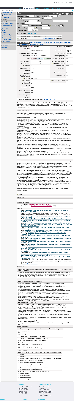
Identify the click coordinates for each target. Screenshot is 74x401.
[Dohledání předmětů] (59, 16)
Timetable (56, 42)
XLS (54, 99)
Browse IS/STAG (29, 8)
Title (18, 18)
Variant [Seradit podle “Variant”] (59, 36)
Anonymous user (58, 2)
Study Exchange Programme (46, 391)
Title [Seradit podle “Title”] (45, 36)
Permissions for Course (36, 44)
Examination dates (7, 23)
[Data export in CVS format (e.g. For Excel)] (66, 14)
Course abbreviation (42, 16)
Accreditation (21, 23)
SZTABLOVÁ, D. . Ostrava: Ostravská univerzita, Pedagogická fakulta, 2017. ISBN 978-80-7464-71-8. (46, 254)
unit (22, 16)
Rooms (4, 32)
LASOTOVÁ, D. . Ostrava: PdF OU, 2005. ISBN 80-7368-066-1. (46, 224)
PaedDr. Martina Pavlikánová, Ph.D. (38, 204)
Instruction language (22, 21)
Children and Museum (49, 38)
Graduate (46, 8)
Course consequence (36, 25)
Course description (23, 42)
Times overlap (6, 41)
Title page (5, 45)
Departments (5, 17)
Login (65, 2)
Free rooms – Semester (9, 36)
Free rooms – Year (7, 38)
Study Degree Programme (45, 389)
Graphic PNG (48, 99)
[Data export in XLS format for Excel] (63, 14)
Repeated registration (59, 63)
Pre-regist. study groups (7, 29)
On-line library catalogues (30, 264)
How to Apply (42, 394)
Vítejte (20, 8)
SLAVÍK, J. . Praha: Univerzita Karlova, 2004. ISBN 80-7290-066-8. (46, 230)
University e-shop (23, 392)
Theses (4, 27)
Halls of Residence (23, 389)
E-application (42, 388)
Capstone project (7, 39)
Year (42, 18)
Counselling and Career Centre (26, 387)
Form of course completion (45, 21)
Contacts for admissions (45, 395)
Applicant (38, 8)
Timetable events (7, 25)
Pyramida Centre (23, 388)
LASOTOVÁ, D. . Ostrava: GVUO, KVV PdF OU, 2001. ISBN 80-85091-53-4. (46, 220)
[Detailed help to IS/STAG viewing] (72, 14)
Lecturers (4, 19)
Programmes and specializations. (7, 13)
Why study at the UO (44, 387)
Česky (70, 2)
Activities (21, 194)
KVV (32, 47)
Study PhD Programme (44, 392)
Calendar (4, 47)
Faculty (19, 25)
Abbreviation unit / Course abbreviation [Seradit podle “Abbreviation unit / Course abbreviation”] (31, 36)
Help (3, 49)
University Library (23, 391)
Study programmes (35, 42)
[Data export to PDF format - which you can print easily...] (59, 14)
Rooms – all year (7, 34)
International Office (23, 394)
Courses (4, 16)
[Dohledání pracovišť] (35, 16)
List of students (47, 42)
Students (4, 21)
